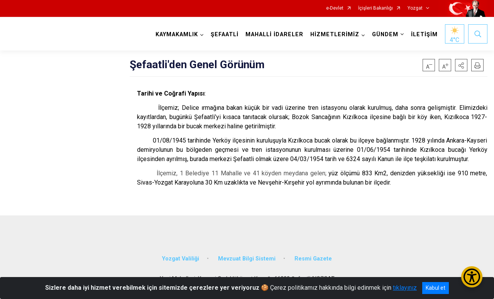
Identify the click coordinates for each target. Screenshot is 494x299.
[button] (461, 65)
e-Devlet (334, 8)
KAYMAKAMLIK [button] (177, 34)
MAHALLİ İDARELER (274, 34)
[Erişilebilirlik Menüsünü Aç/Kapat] (471, 276)
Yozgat (415, 8)
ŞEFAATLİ (225, 34)
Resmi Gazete (313, 258)
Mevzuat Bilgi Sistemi (247, 258)
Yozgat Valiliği (180, 258)
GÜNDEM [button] (385, 34)
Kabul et (435, 288)
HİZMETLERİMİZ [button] (334, 34)
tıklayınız (405, 287)
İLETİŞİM (424, 34)
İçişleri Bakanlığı (375, 8)
